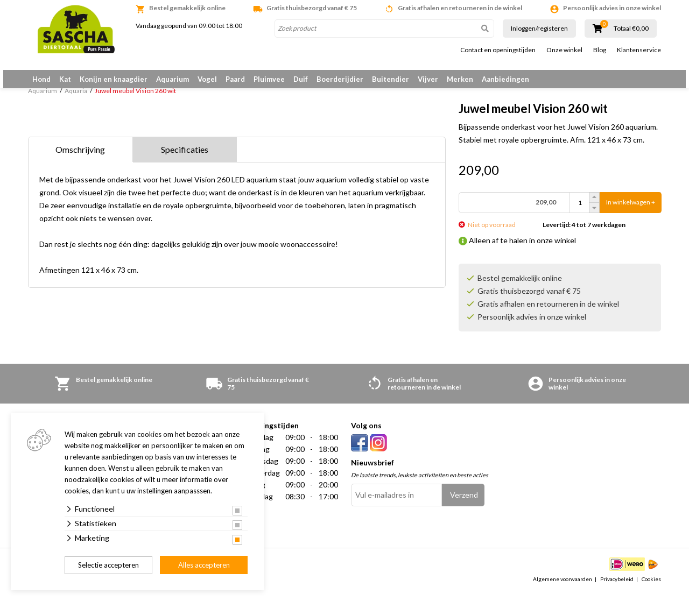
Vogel (207, 79)
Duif (300, 79)
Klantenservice (639, 50)
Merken (460, 79)
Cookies (651, 587)
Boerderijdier (340, 79)
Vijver (428, 79)
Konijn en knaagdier (113, 79)
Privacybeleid (617, 587)
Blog (599, 50)
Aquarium (172, 79)
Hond (41, 79)
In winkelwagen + (630, 211)
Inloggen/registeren (539, 28)
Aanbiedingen (505, 79)
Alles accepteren (204, 565)
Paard (235, 79)
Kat (65, 79)
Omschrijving (80, 157)
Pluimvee (269, 79)
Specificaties (184, 157)
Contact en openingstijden (498, 50)
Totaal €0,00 (631, 28)
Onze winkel (564, 50)
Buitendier (390, 79)
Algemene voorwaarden (562, 587)
